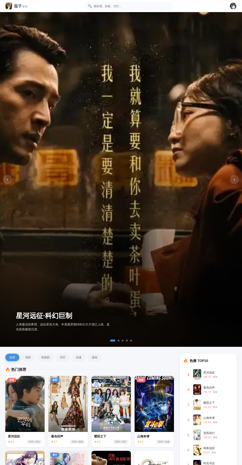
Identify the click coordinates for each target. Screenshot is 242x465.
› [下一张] (234, 179)
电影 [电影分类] (28, 357)
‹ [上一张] (7, 179)
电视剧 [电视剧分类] (45, 357)
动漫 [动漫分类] (78, 357)
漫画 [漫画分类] (94, 357)
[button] (233, 6)
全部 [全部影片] (12, 357)
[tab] (112, 341)
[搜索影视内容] (128, 6)
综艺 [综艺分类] (63, 357)
